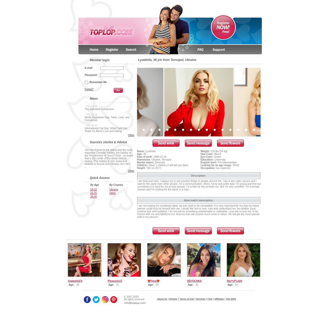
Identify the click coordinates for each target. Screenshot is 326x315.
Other (131, 135)
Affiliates (219, 299)
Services (201, 299)
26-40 (93, 196)
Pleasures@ (115, 281)
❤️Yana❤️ (153, 281)
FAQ (210, 299)
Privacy (173, 299)
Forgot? (89, 89)
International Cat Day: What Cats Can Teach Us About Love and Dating (106, 130)
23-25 (93, 193)
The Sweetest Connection (99, 109)
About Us (162, 299)
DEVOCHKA (194, 281)
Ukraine (114, 189)
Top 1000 (231, 299)
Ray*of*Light (234, 281)
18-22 (93, 189)
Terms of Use (187, 299)
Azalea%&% (75, 281)
